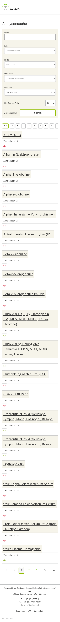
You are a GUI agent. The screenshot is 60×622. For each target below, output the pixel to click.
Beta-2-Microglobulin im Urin (24, 294)
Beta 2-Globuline (15, 254)
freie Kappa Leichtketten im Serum (28, 484)
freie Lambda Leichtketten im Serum (29, 504)
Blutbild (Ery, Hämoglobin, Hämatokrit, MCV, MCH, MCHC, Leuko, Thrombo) (26, 349)
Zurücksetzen (10, 113)
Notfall (7, 60)
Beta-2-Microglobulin (18, 274)
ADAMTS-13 (12, 135)
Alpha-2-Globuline (16, 194)
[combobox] (30, 51)
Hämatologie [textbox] (29, 92)
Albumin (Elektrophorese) (21, 154)
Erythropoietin (13, 464)
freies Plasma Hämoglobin (22, 549)
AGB (29, 611)
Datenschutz (39, 611)
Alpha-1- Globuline (16, 174)
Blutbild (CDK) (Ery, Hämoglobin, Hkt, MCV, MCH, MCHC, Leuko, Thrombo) (26, 319)
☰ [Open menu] (55, 7)
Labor (6, 46)
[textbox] (30, 50)
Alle (5, 125)
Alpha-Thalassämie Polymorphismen (29, 214)
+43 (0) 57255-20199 (32, 602)
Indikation (8, 74)
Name (6, 32)
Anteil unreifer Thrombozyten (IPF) (28, 234)
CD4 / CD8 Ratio (15, 394)
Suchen (38, 113)
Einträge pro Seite (11, 103)
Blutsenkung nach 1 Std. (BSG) (25, 374)
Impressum (20, 611)
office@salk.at (33, 605)
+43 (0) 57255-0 (32, 599)
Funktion (8, 88)
